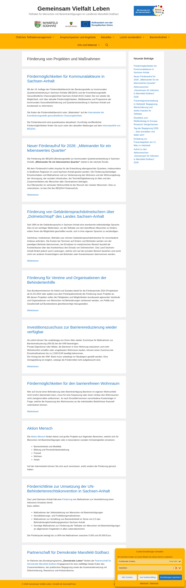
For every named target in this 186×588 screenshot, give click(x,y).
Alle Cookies (127, 577)
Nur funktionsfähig (148, 577)
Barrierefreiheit (161, 37)
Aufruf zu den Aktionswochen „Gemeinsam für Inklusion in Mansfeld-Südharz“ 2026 (146, 156)
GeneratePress (69, 584)
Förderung (67, 499)
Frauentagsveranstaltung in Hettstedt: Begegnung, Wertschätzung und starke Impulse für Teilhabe (146, 107)
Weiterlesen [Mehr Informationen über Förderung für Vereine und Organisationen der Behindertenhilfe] (33, 310)
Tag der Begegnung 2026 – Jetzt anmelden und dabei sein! (146, 131)
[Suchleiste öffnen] (107, 45)
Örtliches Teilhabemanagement (36, 37)
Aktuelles (109, 37)
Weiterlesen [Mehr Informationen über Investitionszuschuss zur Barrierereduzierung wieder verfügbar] (33, 366)
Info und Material (90, 45)
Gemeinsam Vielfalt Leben (73, 8)
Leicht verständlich (133, 37)
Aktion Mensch (40, 428)
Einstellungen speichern (170, 577)
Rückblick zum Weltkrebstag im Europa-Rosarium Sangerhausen (146, 121)
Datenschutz (144, 583)
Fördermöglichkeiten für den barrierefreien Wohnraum (73, 383)
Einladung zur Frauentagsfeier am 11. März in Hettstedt (145, 142)
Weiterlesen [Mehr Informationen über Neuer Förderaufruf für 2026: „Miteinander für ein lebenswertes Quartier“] (33, 195)
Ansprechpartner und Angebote (78, 37)
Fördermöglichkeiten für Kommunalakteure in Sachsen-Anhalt (145, 69)
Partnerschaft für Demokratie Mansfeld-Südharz (68, 552)
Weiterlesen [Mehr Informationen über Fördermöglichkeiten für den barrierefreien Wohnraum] (33, 411)
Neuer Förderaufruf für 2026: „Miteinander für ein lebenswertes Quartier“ (146, 79)
